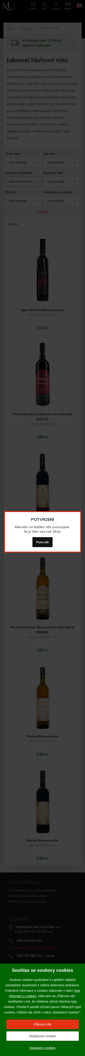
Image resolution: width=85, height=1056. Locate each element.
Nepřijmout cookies (42, 1036)
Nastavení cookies (42, 1048)
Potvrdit (42, 542)
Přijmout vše (42, 1024)
